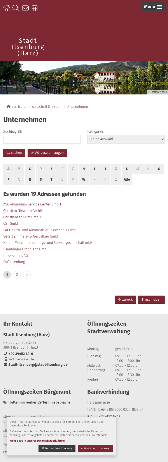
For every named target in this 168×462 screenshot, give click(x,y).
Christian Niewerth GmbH (22, 211)
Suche (17, 10)
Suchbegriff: (12, 132)
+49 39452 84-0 (18, 354)
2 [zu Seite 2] (17, 274)
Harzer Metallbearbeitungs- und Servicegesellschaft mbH (48, 243)
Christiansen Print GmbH (22, 217)
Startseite (7, 10)
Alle (127, 179)
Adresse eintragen (47, 152)
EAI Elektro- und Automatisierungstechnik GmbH (40, 230)
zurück (125, 299)
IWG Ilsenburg (14, 262)
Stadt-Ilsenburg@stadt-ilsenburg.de (35, 365)
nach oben (151, 299)
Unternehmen (77, 106)
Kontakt (26, 10)
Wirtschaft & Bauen (46, 106)
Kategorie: (95, 132)
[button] (153, 6)
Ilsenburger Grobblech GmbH (26, 249)
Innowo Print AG (15, 255)
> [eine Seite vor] (27, 275)
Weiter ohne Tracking (57, 448)
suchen (14, 152)
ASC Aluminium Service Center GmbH (32, 204)
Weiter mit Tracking (95, 448)
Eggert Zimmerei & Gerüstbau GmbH (31, 236)
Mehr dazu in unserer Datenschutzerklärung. (37, 440)
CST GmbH (11, 223)
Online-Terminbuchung (36, 10)
